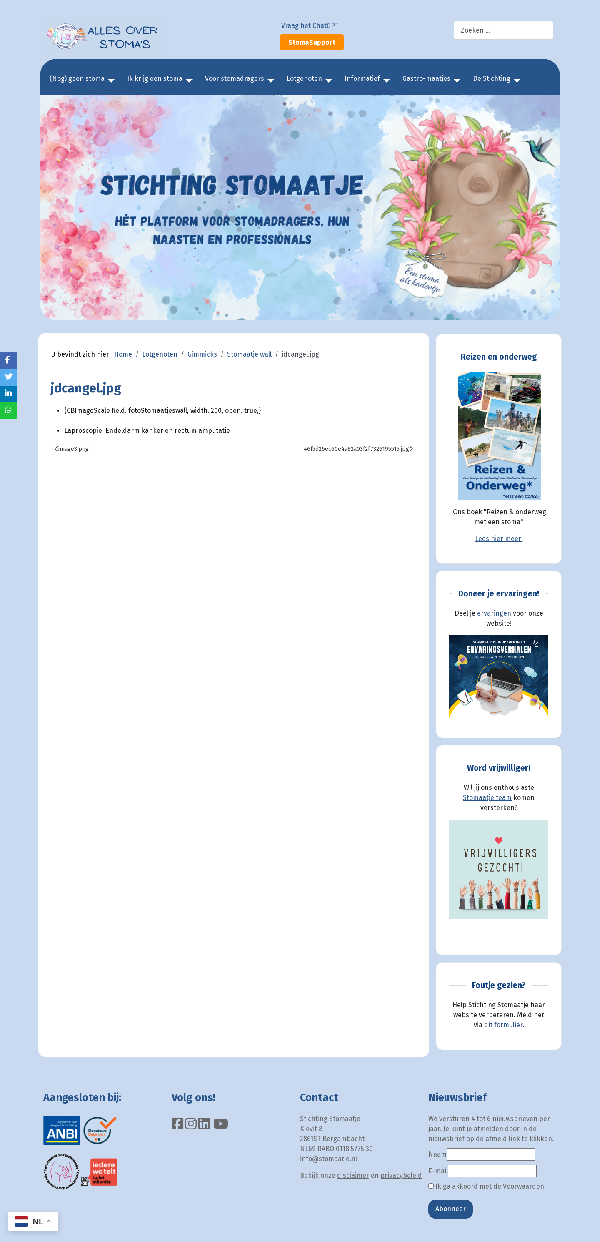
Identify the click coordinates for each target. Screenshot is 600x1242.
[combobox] (503, 30)
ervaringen (494, 613)
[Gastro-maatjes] (455, 81)
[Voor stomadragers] (269, 81)
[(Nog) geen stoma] (110, 81)
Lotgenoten (304, 79)
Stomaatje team (487, 798)
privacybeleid (401, 1175)
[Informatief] (385, 81)
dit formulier (503, 1025)
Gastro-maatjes (426, 79)
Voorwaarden (523, 1186)
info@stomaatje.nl (328, 1159)
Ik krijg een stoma (154, 79)
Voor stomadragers (234, 79)
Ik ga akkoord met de (486, 1186)
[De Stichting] (515, 81)
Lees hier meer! (499, 539)
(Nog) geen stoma (77, 79)
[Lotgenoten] (327, 81)
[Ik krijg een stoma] (187, 81)
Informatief (362, 79)
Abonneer (450, 1209)
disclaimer (353, 1175)
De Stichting (491, 79)
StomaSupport (311, 42)
